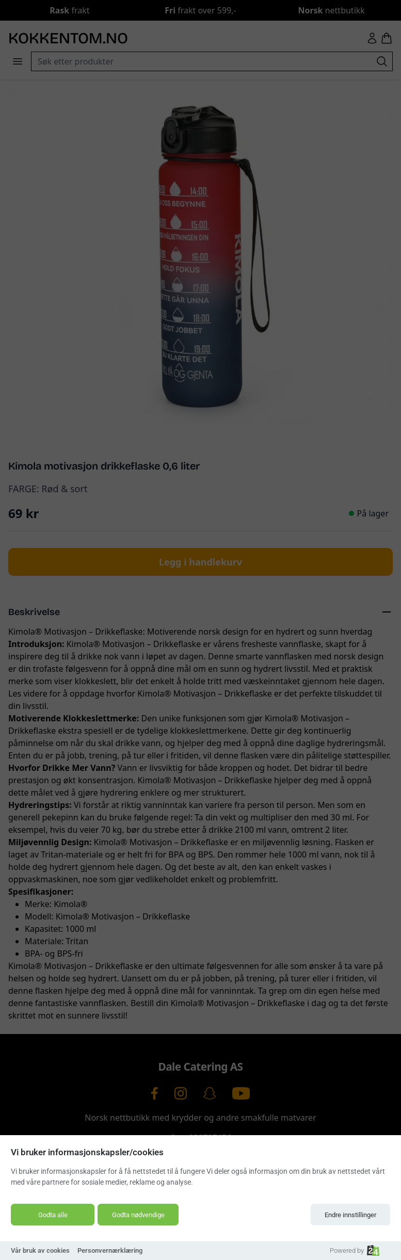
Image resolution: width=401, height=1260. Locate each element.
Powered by (354, 1250)
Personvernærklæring (109, 1250)
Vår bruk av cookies (40, 1250)
